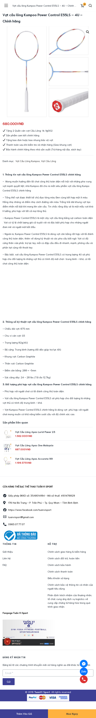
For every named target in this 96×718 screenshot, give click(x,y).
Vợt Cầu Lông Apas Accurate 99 (34, 458)
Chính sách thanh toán (60, 571)
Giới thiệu (8, 551)
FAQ (5, 564)
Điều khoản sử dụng (58, 578)
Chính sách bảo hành (59, 564)
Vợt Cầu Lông (48, 161)
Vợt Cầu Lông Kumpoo (27, 161)
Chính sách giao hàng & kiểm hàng (67, 551)
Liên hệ (7, 558)
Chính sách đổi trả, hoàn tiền (63, 558)
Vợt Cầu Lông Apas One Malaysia (34, 445)
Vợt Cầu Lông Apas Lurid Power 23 (35, 431)
